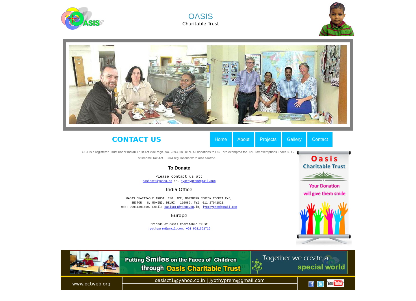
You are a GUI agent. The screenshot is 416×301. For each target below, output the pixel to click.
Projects (268, 139)
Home (221, 139)
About (243, 139)
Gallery (294, 139)
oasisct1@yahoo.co (157, 182)
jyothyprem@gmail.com (198, 182)
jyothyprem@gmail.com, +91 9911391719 (179, 234)
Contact (320, 139)
